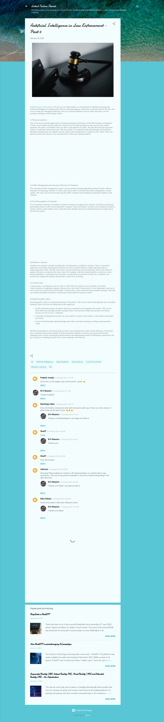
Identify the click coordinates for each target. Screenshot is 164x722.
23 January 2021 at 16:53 (64, 378)
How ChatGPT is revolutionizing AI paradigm (50, 644)
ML (50, 367)
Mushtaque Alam (47, 404)
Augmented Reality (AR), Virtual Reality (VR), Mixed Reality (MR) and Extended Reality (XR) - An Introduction (67, 675)
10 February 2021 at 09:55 (61, 499)
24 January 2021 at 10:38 (58, 469)
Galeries (87, 715)
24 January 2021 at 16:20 (69, 482)
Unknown (44, 469)
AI (32, 362)
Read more (110, 636)
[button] (113, 24)
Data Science (77, 362)
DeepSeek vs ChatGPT (40, 614)
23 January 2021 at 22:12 (65, 404)
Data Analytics (63, 362)
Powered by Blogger (82, 710)
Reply (42, 386)
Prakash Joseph (47, 378)
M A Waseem (46, 391)
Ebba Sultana (45, 499)
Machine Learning (38, 367)
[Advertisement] (131, 56)
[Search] (137, 7)
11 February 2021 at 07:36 (69, 507)
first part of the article (43, 107)
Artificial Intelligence (44, 362)
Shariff (43, 431)
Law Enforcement (93, 362)
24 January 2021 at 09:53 (56, 431)
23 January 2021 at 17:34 (62, 391)
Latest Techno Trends (43, 6)
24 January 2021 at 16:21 (69, 414)
